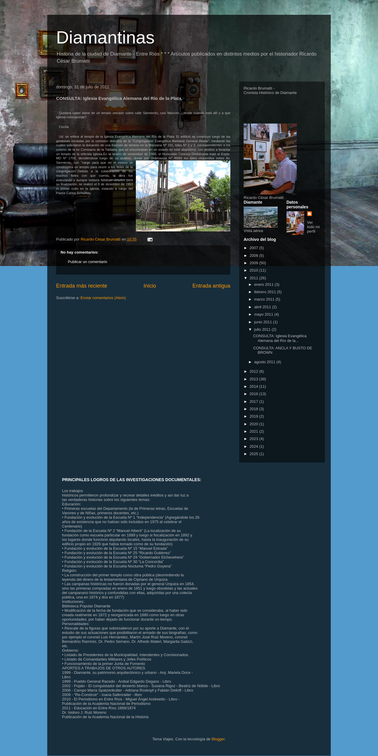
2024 (254, 446)
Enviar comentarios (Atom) (103, 298)
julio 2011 (263, 329)
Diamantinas (105, 37)
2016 (254, 394)
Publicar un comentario (87, 261)
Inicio (150, 286)
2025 (254, 454)
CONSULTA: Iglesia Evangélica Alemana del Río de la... (280, 338)
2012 (254, 371)
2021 (254, 431)
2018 (254, 409)
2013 (254, 379)
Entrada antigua (211, 286)
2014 (254, 386)
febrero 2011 (265, 292)
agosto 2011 (265, 362)
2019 (254, 416)
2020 (254, 424)
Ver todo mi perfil (313, 226)
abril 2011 (263, 307)
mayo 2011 (264, 314)
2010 (254, 270)
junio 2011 (263, 322)
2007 (254, 248)
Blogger (217, 739)
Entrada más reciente (81, 286)
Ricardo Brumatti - (259, 88)
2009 (254, 263)
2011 (254, 278)
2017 (254, 401)
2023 (254, 439)
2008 (254, 255)
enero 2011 (264, 284)
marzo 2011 (265, 299)
